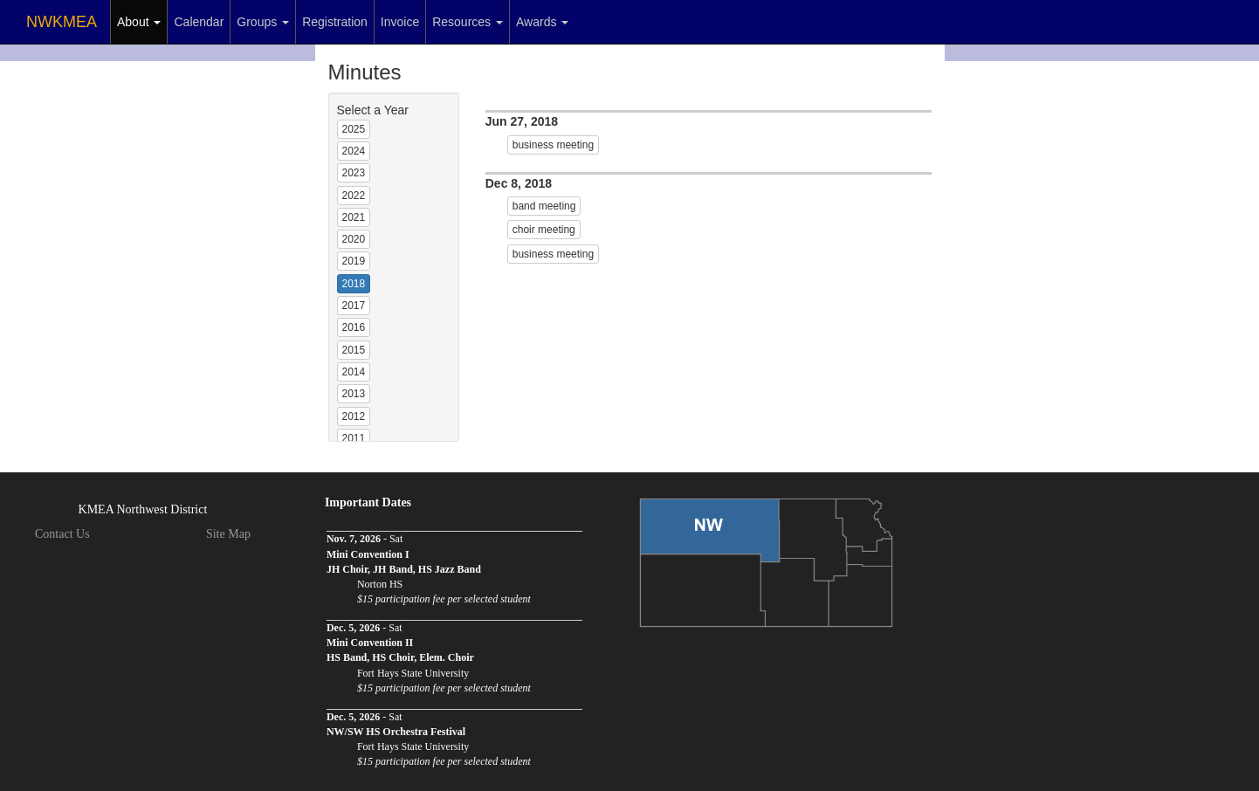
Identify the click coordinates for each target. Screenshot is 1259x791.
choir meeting (544, 230)
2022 (354, 195)
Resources (467, 22)
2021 (354, 217)
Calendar (199, 22)
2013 (354, 394)
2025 (354, 129)
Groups (263, 22)
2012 (354, 416)
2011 (354, 438)
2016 (354, 327)
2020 (354, 239)
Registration (335, 22)
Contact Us (62, 533)
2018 (354, 284)
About (139, 22)
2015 (354, 350)
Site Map (228, 533)
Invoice (400, 22)
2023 (354, 173)
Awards (542, 22)
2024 (354, 151)
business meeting (553, 145)
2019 (354, 261)
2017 (354, 305)
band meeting (544, 206)
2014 (354, 372)
